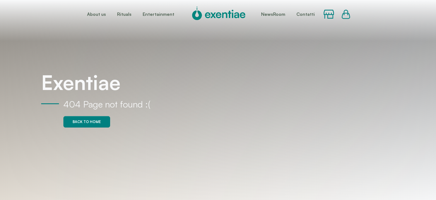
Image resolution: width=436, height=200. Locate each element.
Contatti (305, 14)
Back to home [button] (87, 121)
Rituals (124, 14)
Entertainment (158, 14)
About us (96, 14)
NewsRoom (273, 14)
